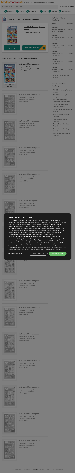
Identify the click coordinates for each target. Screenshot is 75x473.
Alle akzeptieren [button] (57, 253)
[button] (15, 254)
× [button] (68, 215)
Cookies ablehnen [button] (38, 253)
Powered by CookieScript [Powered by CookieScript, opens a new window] (60, 258)
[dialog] (37, 236)
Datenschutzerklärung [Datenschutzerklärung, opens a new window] (53, 249)
